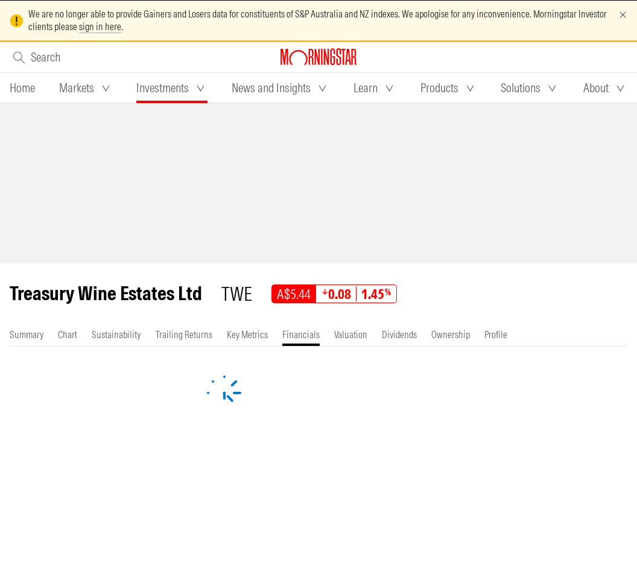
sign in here (100, 26)
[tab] (22, 88)
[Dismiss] (622, 14)
